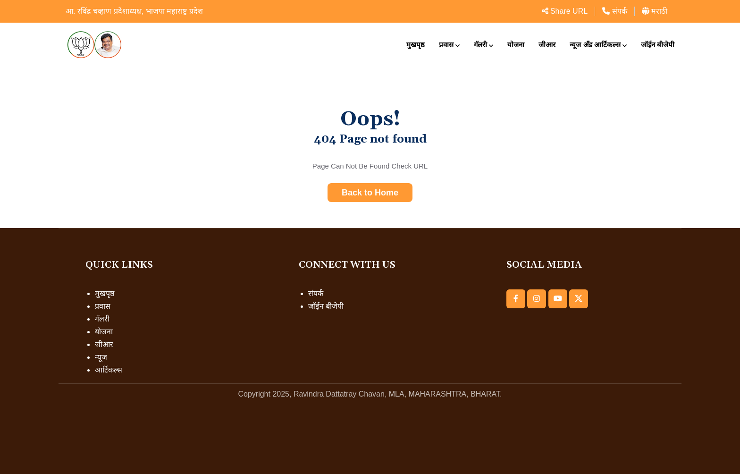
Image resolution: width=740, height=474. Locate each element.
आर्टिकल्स (108, 370)
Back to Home (370, 192)
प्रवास (446, 45)
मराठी (654, 11)
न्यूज (101, 357)
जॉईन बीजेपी (657, 45)
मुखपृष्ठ (415, 45)
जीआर (546, 45)
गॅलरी (480, 45)
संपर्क (614, 11)
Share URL (565, 11)
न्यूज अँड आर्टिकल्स (595, 45)
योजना (515, 45)
